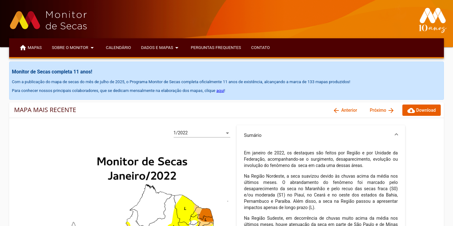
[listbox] (202, 133)
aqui (220, 90)
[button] (321, 135)
